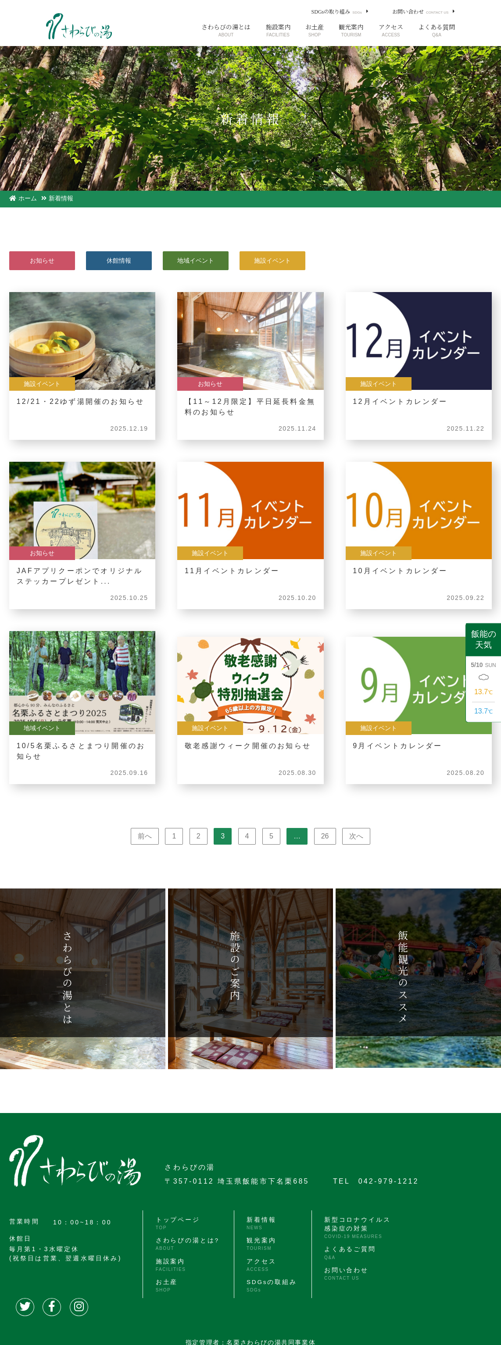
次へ (356, 836)
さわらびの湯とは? (186, 1243)
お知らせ (42, 260)
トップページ (176, 1223)
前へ (145, 836)
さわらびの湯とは (225, 30)
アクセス (391, 30)
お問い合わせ (420, 11)
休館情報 (119, 260)
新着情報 (259, 1223)
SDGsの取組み (270, 1283)
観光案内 (351, 30)
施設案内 (278, 30)
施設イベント (272, 260)
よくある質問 (436, 30)
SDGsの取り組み (336, 11)
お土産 (314, 30)
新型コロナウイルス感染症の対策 (354, 1228)
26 (325, 836)
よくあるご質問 (346, 1252)
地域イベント (195, 260)
